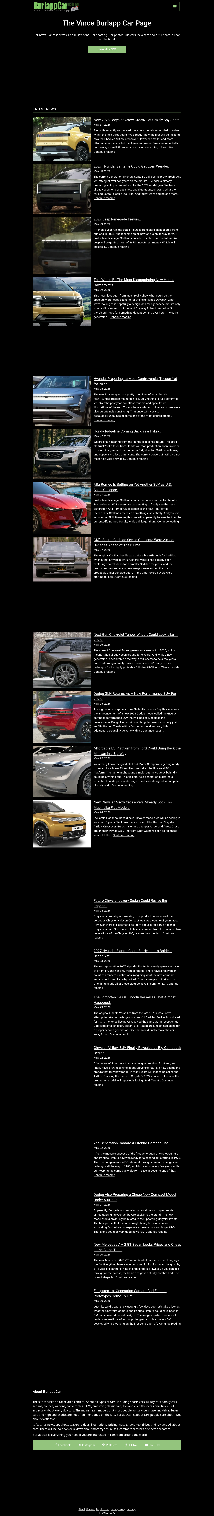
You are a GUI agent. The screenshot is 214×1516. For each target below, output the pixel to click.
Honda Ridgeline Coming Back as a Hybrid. (127, 431)
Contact (90, 1509)
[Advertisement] (107, 81)
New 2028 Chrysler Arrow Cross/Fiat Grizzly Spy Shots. (137, 120)
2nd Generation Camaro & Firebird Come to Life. (131, 1143)
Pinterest (109, 1445)
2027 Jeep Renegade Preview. (117, 219)
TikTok (131, 1445)
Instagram (86, 1445)
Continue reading (104, 151)
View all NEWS (107, 49)
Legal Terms (102, 1509)
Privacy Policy (118, 1509)
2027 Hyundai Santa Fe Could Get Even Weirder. (131, 166)
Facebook (63, 1445)
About (81, 1509)
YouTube (152, 1445)
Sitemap (131, 1509)
